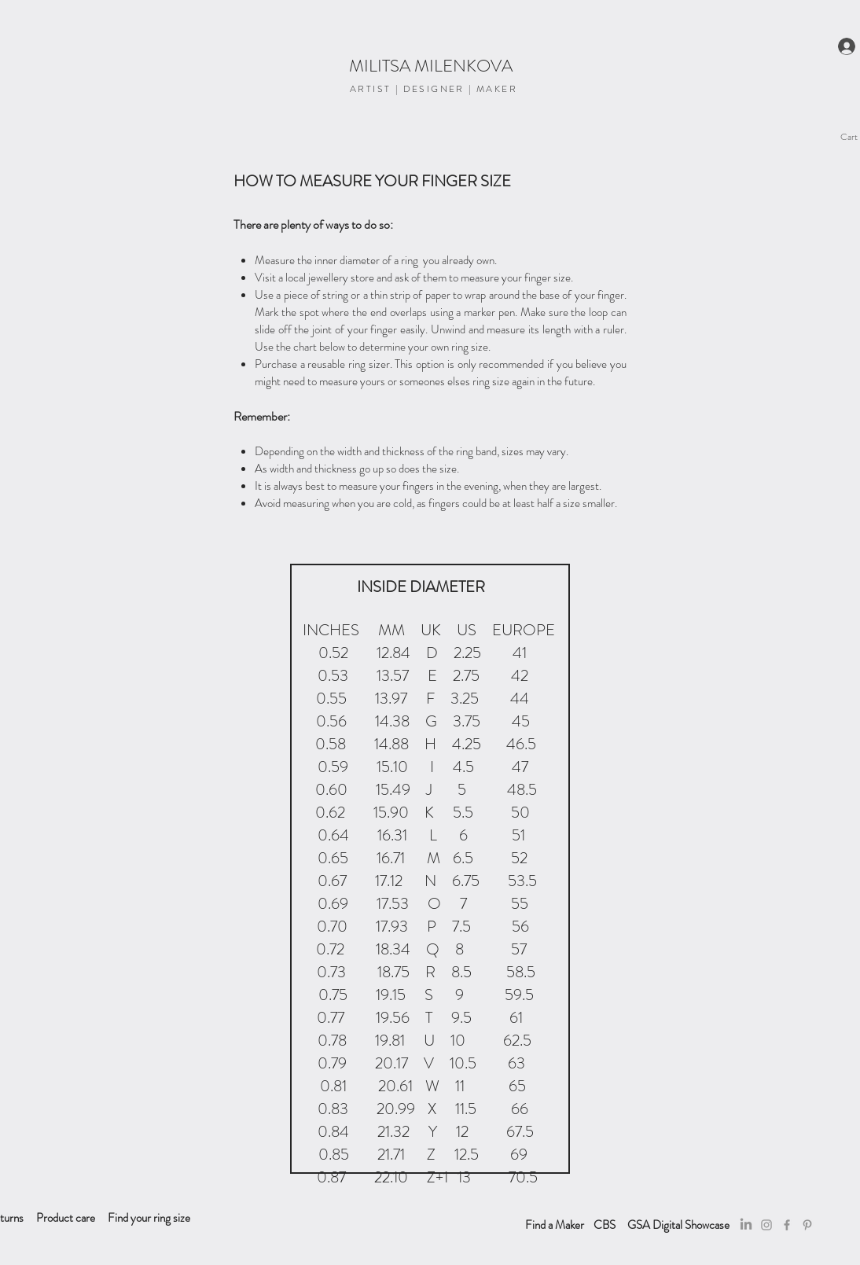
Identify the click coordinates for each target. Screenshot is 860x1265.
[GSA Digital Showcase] (678, 1225)
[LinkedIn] (746, 1225)
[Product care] (65, 1218)
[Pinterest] (807, 1225)
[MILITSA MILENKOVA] (431, 66)
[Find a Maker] (554, 1225)
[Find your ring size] (148, 1218)
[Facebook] (787, 1225)
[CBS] (604, 1225)
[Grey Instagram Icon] (766, 1225)
